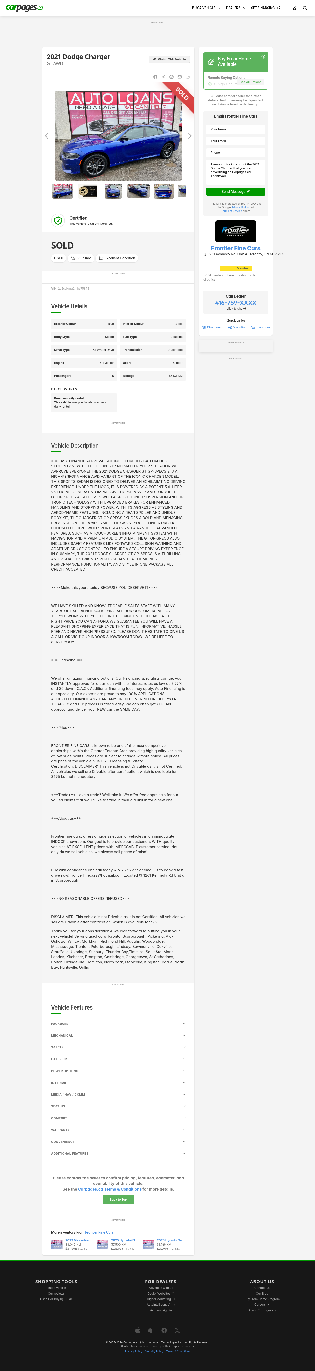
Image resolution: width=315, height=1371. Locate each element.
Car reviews (56, 1293)
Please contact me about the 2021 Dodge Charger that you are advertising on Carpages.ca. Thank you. (235, 172)
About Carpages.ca (262, 1310)
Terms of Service (231, 211)
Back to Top (118, 1199)
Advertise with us (161, 1288)
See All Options (250, 82)
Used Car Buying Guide (56, 1299)
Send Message (236, 191)
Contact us (262, 1288)
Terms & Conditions (178, 1351)
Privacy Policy (240, 207)
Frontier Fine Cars (99, 1232)
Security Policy (154, 1351)
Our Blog (262, 1293)
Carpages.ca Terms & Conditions (110, 1189)
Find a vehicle (56, 1288)
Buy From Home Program (262, 1299)
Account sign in (161, 1310)
